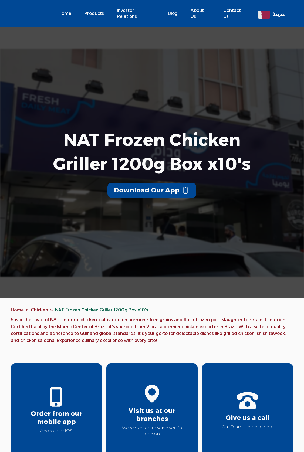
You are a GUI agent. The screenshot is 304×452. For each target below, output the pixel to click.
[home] (32, 13)
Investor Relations (127, 13)
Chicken (39, 309)
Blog (173, 13)
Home (64, 13)
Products (94, 13)
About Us (197, 13)
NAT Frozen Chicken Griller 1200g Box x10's (101, 309)
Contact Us (232, 13)
